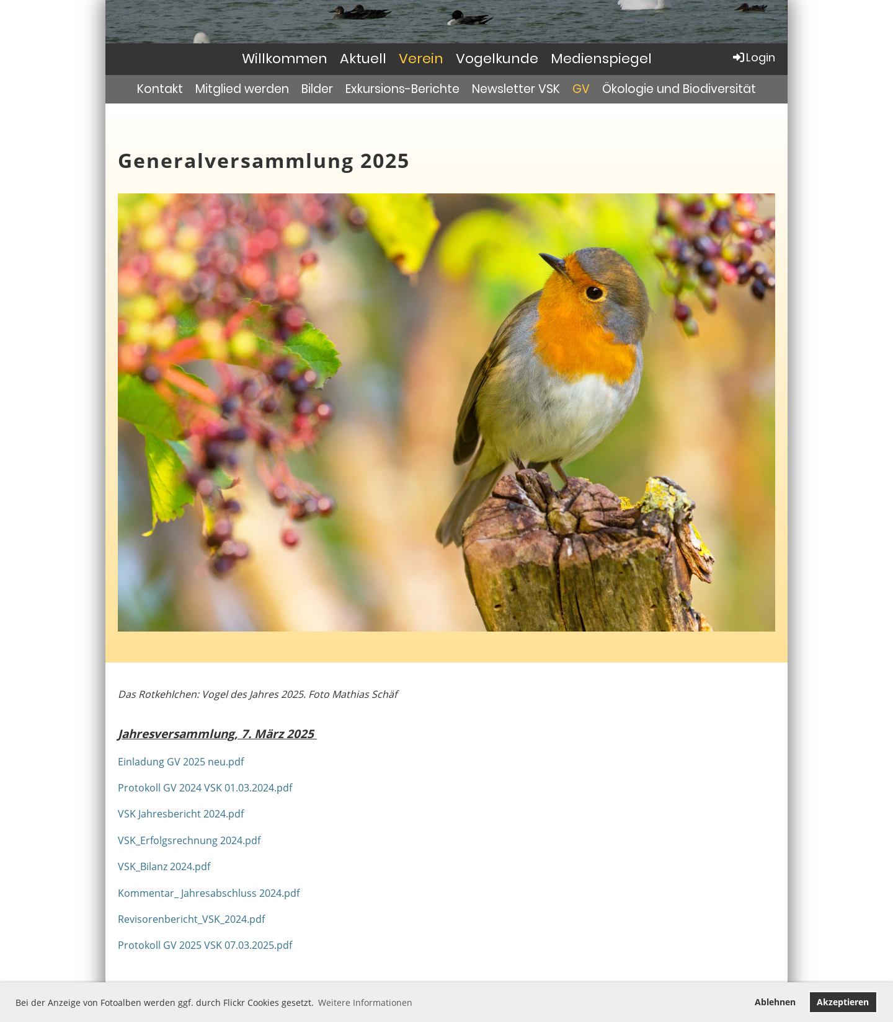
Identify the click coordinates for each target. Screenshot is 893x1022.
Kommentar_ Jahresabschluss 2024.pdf (209, 893)
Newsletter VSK (516, 89)
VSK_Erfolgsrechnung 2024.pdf (189, 840)
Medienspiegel (601, 58)
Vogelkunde (497, 58)
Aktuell (363, 58)
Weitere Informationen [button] (365, 1002)
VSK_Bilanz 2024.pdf (164, 866)
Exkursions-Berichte (402, 89)
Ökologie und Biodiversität (679, 89)
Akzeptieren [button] (843, 1002)
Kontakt (160, 89)
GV (581, 89)
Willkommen (284, 58)
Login (753, 57)
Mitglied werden (242, 89)
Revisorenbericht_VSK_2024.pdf (191, 919)
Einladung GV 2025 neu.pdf (181, 762)
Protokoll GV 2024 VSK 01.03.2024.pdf (205, 788)
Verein (421, 58)
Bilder (317, 89)
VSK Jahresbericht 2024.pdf (181, 814)
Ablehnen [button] (775, 1002)
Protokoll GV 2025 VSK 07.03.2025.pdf (205, 945)
